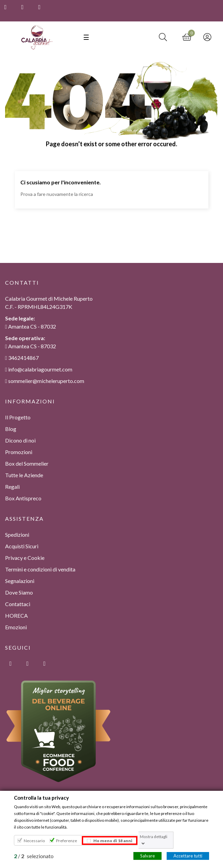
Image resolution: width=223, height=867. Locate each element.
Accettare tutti (187, 855)
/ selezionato (34, 855)
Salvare (147, 855)
